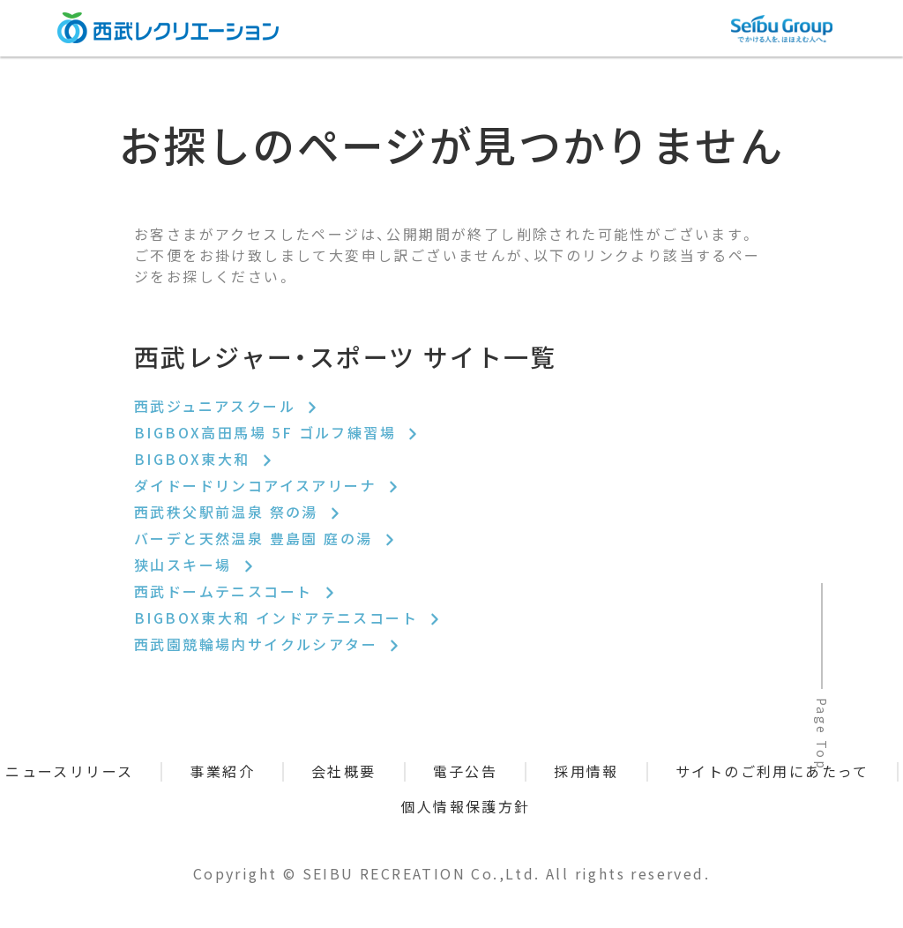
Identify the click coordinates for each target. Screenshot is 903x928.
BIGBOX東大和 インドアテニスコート (288, 617)
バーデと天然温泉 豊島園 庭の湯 (265, 538)
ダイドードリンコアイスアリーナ (267, 485)
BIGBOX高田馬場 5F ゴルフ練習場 (277, 432)
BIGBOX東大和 (204, 458)
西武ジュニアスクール (226, 405)
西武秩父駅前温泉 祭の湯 (238, 511)
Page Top (822, 734)
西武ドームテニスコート (235, 591)
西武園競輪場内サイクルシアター (267, 644)
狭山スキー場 (195, 564)
